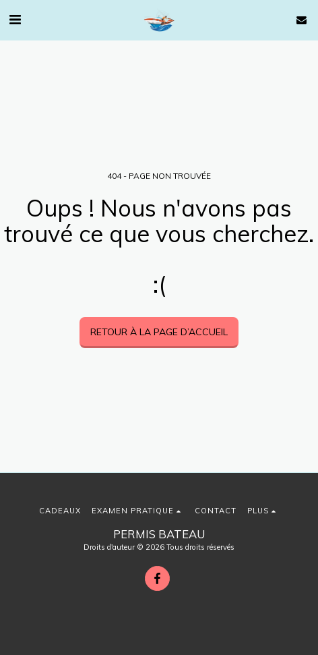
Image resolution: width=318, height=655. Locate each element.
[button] (14, 19)
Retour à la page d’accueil (159, 332)
